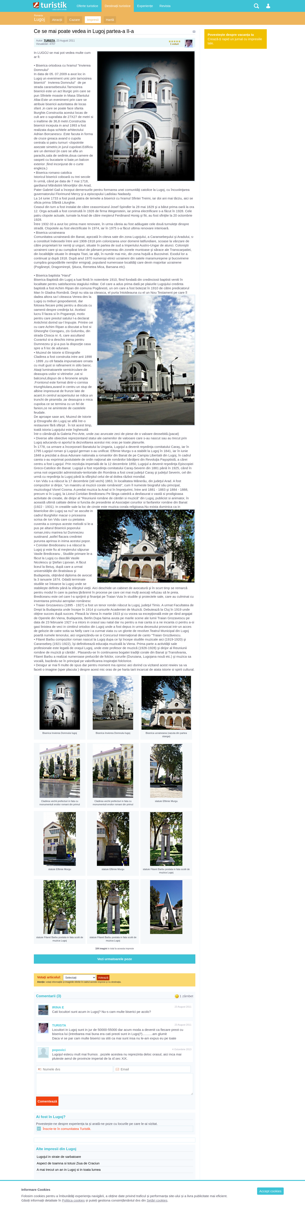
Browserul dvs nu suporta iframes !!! (114, 979)
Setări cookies (157, 1200)
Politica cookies (73, 1200)
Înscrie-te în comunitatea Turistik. (67, 1129)
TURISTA (49, 40)
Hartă (110, 20)
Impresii (93, 20)
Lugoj (39, 19)
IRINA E (58, 1007)
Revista (165, 6)
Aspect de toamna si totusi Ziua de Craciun (68, 1163)
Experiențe (145, 6)
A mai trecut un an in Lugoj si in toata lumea (69, 1169)
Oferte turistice (87, 6)
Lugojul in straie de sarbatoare (59, 1156)
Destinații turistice (118, 6)
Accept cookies (270, 1191)
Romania (38, 15)
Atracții (57, 20)
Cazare (74, 20)
